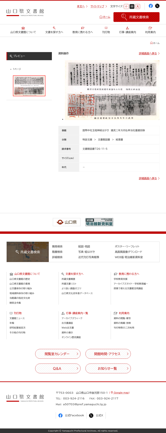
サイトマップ (98, 6)
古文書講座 (67, 323)
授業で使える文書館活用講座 (128, 288)
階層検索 (57, 251)
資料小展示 (67, 332)
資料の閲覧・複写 (122, 318)
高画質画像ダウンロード (128, 251)
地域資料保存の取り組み (22, 293)
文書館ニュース (17, 318)
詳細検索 (57, 257)
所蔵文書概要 (68, 279)
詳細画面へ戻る (148, 53)
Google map (121, 392)
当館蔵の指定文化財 (20, 298)
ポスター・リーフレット (127, 246)
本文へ (82, 6)
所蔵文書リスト (69, 284)
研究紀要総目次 (17, 328)
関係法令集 (15, 303)
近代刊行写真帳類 (88, 257)
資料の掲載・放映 (122, 323)
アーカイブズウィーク (72, 318)
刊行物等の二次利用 (124, 328)
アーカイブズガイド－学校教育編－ (131, 284)
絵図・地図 (84, 246)
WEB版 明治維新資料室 (129, 257)
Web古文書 (68, 328)
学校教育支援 (120, 279)
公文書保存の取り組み (21, 288)
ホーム (106, 17)
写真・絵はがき (86, 251)
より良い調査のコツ (71, 288)
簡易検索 (57, 246)
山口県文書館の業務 (20, 284)
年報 (12, 323)
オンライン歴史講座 (71, 337)
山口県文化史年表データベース (77, 293)
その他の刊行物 (17, 332)
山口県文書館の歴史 (20, 279)
